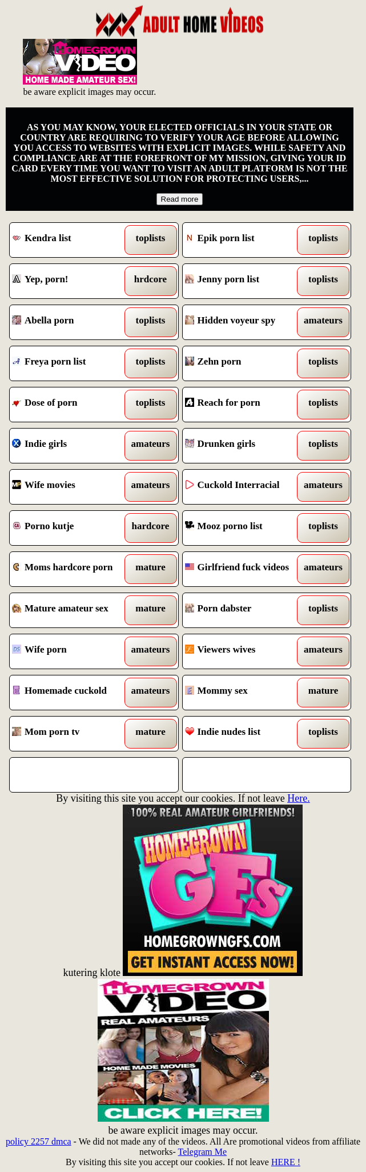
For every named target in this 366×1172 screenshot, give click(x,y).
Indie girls (72, 446)
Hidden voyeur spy (245, 322)
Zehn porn (245, 363)
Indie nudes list (245, 734)
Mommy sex (245, 692)
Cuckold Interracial (245, 487)
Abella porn (72, 322)
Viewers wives (245, 651)
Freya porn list (72, 363)
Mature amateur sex (72, 610)
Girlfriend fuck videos (245, 569)
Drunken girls (245, 446)
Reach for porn (245, 404)
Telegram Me (202, 1152)
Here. (298, 798)
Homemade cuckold (72, 692)
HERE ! (285, 1162)
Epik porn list (245, 240)
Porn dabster (245, 610)
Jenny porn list (245, 281)
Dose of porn (72, 404)
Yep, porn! (72, 281)
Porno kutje (72, 528)
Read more (180, 199)
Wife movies (72, 487)
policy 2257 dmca (38, 1141)
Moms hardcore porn (72, 569)
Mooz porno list (245, 528)
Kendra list (72, 240)
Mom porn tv (72, 734)
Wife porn (72, 651)
